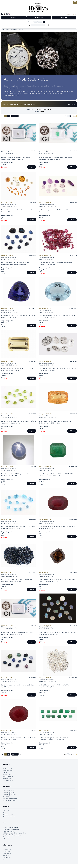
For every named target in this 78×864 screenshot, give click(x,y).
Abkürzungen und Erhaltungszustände (14, 833)
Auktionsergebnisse (14, 29)
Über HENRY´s (7, 769)
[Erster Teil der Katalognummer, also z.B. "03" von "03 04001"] (35, 22)
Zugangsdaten (7, 853)
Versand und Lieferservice (11, 829)
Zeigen (31, 167)
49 (13, 116)
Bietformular (6, 851)
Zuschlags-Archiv (8, 780)
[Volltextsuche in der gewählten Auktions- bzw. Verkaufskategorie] (38, 25)
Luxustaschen (7, 778)
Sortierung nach (31, 109)
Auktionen (7, 29)
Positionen (36, 111)
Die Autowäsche (8, 776)
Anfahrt (5, 773)
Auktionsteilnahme (8, 791)
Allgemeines (7, 845)
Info (4, 823)
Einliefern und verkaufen (10, 827)
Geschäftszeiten (8, 771)
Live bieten (6, 797)
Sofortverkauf (7, 811)
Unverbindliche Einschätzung (12, 835)
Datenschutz (6, 857)
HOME (3, 29)
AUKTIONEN (39, 18)
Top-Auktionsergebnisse (10, 799)
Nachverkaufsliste (8, 815)
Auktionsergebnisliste (9, 795)
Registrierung (7, 849)
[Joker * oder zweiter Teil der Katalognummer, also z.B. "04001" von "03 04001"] (39, 22)
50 (17, 116)
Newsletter (6, 837)
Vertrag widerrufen (9, 817)
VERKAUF (64, 18)
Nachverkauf (6, 813)
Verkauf (6, 807)
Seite (65, 116)
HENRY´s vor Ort (8, 774)
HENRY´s (14, 18)
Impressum (6, 855)
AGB (4, 859)
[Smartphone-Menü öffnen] (75, 2)
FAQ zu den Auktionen (9, 800)
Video (4, 839)
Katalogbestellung (8, 831)
